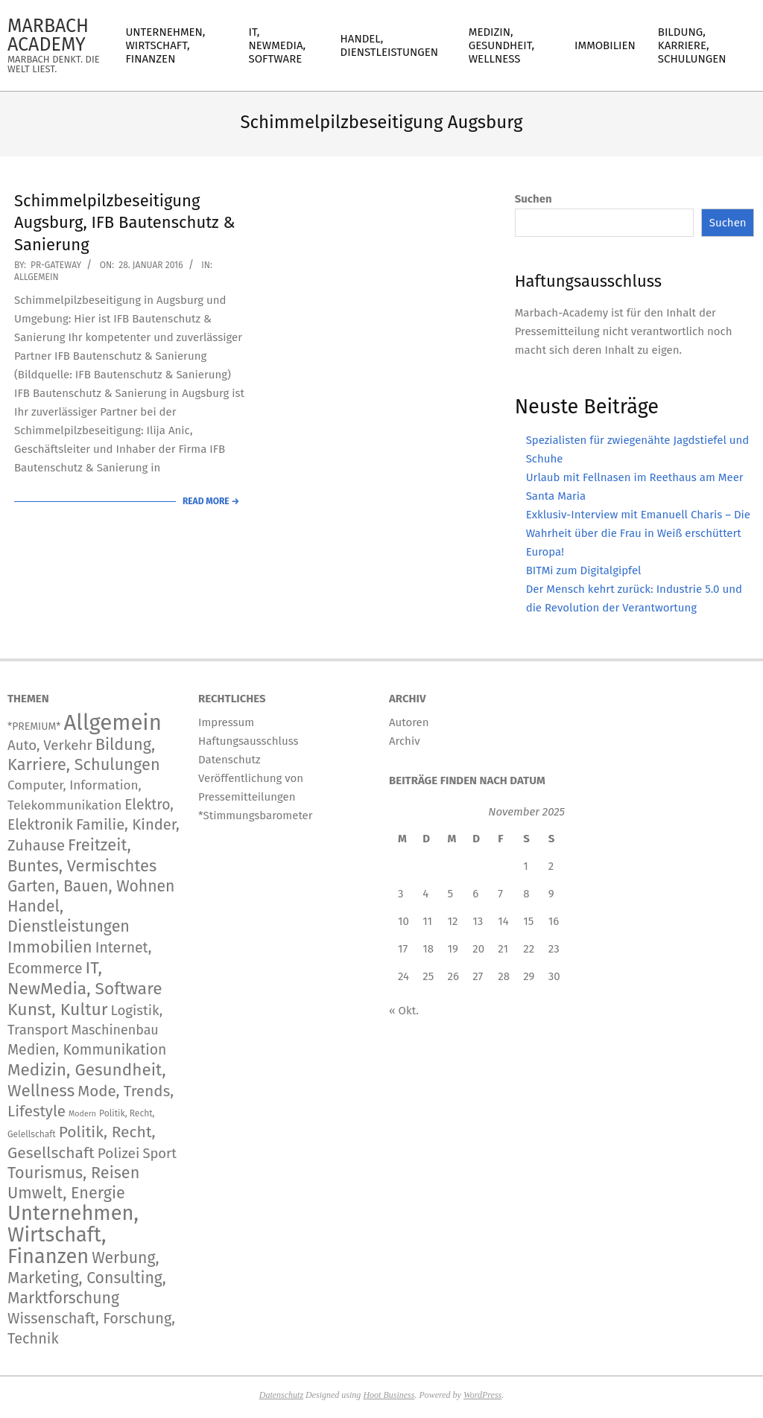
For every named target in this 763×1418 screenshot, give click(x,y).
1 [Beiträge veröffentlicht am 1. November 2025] (525, 866)
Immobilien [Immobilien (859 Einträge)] (49, 947)
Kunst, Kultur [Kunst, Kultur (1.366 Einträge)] (57, 1009)
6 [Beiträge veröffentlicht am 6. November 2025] (475, 893)
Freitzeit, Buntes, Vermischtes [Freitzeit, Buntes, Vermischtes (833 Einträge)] (81, 855)
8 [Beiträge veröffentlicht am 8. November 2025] (526, 893)
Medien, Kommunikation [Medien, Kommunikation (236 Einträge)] (86, 1049)
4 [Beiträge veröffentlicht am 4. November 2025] (425, 893)
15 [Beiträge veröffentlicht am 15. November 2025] (528, 921)
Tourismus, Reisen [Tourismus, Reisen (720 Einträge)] (73, 1173)
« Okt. (404, 1010)
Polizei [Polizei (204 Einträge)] (119, 1153)
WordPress (482, 1395)
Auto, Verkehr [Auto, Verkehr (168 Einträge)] (49, 745)
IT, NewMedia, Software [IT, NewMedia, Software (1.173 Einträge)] (84, 978)
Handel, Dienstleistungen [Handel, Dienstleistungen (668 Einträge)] (68, 916)
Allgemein (36, 277)
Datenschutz (281, 1395)
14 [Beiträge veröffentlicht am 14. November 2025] (503, 921)
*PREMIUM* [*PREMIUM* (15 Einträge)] (34, 726)
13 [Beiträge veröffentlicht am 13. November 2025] (477, 921)
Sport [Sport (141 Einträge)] (159, 1153)
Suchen (533, 199)
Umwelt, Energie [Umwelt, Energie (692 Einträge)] (66, 1193)
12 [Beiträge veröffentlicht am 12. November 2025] (453, 921)
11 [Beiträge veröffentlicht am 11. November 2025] (427, 921)
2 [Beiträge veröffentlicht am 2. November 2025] (551, 866)
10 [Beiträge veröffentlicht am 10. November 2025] (403, 921)
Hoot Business (388, 1395)
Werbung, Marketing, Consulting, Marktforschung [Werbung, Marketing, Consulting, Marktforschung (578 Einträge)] (86, 1278)
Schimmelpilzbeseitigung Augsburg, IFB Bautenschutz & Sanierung (124, 223)
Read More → (211, 501)
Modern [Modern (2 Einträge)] (82, 1114)
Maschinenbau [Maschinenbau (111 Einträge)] (114, 1030)
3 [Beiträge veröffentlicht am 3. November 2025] (401, 893)
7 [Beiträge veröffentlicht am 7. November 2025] (500, 893)
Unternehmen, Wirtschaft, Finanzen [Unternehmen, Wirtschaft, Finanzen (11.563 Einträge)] (73, 1234)
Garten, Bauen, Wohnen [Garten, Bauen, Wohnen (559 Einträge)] (90, 886)
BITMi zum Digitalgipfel (584, 570)
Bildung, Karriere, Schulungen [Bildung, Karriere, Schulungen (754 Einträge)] (83, 755)
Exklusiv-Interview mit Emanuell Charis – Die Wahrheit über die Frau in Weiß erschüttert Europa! (638, 533)
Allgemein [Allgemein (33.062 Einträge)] (112, 723)
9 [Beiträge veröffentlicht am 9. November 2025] (551, 893)
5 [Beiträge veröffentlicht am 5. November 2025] (451, 893)
